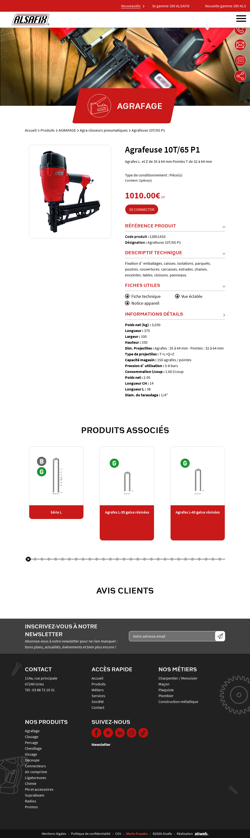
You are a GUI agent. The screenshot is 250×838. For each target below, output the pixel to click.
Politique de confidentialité (90, 833)
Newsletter (101, 744)
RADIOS (30, 801)
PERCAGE (31, 742)
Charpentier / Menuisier (178, 678)
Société (98, 701)
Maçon (163, 684)
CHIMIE (30, 783)
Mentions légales (54, 833)
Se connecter (141, 209)
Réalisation (192, 833)
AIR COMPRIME (36, 771)
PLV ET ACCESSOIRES (39, 789)
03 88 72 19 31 (43, 689)
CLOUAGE (31, 736)
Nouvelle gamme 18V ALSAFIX (173, 5)
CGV (118, 833)
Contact (98, 707)
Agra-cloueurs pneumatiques (104, 130)
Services (98, 695)
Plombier (166, 695)
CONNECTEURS (35, 765)
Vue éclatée (188, 296)
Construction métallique (178, 701)
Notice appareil (142, 303)
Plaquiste (166, 689)
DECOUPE (32, 760)
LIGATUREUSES (35, 777)
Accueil (31, 130)
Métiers (98, 689)
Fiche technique (143, 296)
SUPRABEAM (34, 795)
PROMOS (31, 806)
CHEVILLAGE (33, 748)
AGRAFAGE (67, 130)
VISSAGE (31, 754)
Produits (48, 130)
